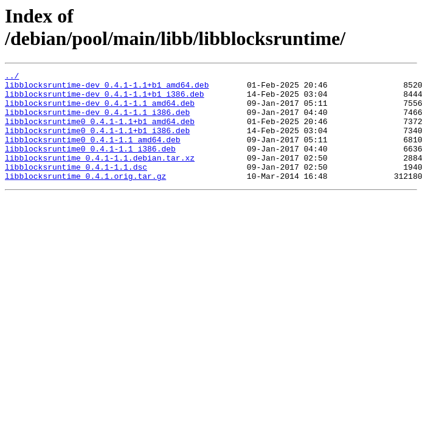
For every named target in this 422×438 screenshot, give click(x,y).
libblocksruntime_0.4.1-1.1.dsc (76, 186)
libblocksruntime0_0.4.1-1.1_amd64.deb (93, 153)
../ (12, 77)
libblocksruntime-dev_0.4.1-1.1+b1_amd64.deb (107, 88)
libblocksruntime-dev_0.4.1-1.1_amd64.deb (100, 110)
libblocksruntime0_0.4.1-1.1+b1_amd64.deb (100, 132)
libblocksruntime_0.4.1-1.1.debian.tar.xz (100, 175)
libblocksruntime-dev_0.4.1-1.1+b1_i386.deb (104, 99)
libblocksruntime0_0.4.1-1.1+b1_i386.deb (97, 142)
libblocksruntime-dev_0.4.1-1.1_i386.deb (97, 121)
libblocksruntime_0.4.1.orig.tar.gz (85, 197)
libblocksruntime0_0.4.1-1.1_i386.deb (90, 164)
